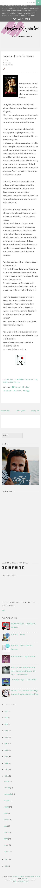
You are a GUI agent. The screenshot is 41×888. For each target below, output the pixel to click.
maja (5, 826)
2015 (6, 756)
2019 (6, 730)
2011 (5, 859)
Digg (26, 390)
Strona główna (20, 410)
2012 (6, 776)
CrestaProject (17, 880)
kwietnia (6, 832)
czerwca (6, 819)
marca (6, 839)
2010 (6, 866)
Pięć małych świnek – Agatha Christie (23, 656)
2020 (6, 724)
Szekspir (33, 380)
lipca (5, 813)
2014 (6, 763)
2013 (6, 769)
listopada (7, 787)
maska (13, 380)
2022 (6, 711)
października (8, 794)
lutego (6, 845)
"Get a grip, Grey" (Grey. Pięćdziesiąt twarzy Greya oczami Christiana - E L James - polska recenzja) (23, 671)
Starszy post (35, 410)
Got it (27, 19)
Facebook (16, 387)
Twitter (26, 387)
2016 (6, 750)
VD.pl (3, 610)
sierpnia (6, 807)
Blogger (25, 878)
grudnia (6, 781)
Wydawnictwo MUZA (11, 382)
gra (7, 380)
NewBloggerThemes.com (20, 882)
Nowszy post (5, 410)
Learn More (17, 19)
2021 (6, 717)
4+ (3, 380)
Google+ (8, 390)
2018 (6, 737)
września (7, 800)
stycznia (6, 851)
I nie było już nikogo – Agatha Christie (23, 679)
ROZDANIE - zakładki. (18, 634)
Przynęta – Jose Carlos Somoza (18, 56)
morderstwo (22, 380)
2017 (6, 743)
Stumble (17, 390)
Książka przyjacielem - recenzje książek (26, 876)
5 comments (9, 65)
